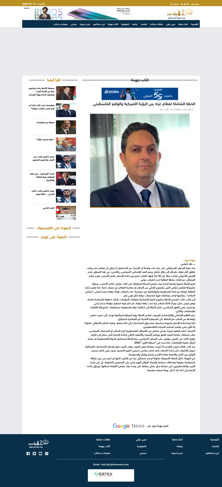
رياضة (135, 24)
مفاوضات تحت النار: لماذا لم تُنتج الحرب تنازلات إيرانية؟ (41, 106)
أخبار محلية (183, 24)
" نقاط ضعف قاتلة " (45, 139)
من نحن (195, 3)
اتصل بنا (185, 3)
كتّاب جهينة (113, 24)
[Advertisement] (111, 51)
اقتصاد (144, 24)
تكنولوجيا (125, 24)
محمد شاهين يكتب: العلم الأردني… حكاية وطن (43, 192)
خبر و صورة (85, 24)
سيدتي (74, 24)
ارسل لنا (174, 3)
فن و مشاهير (99, 24)
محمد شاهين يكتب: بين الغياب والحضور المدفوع (43, 157)
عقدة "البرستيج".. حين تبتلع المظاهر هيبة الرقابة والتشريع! (42, 176)
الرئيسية (194, 24)
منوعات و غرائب (60, 24)
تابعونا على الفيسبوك (54, 227)
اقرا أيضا (54, 79)
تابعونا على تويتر (54, 236)
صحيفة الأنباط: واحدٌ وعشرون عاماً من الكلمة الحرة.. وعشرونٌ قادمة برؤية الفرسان (41, 91)
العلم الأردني (48, 207)
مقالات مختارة (156, 24)
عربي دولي (170, 24)
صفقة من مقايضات (45, 122)
